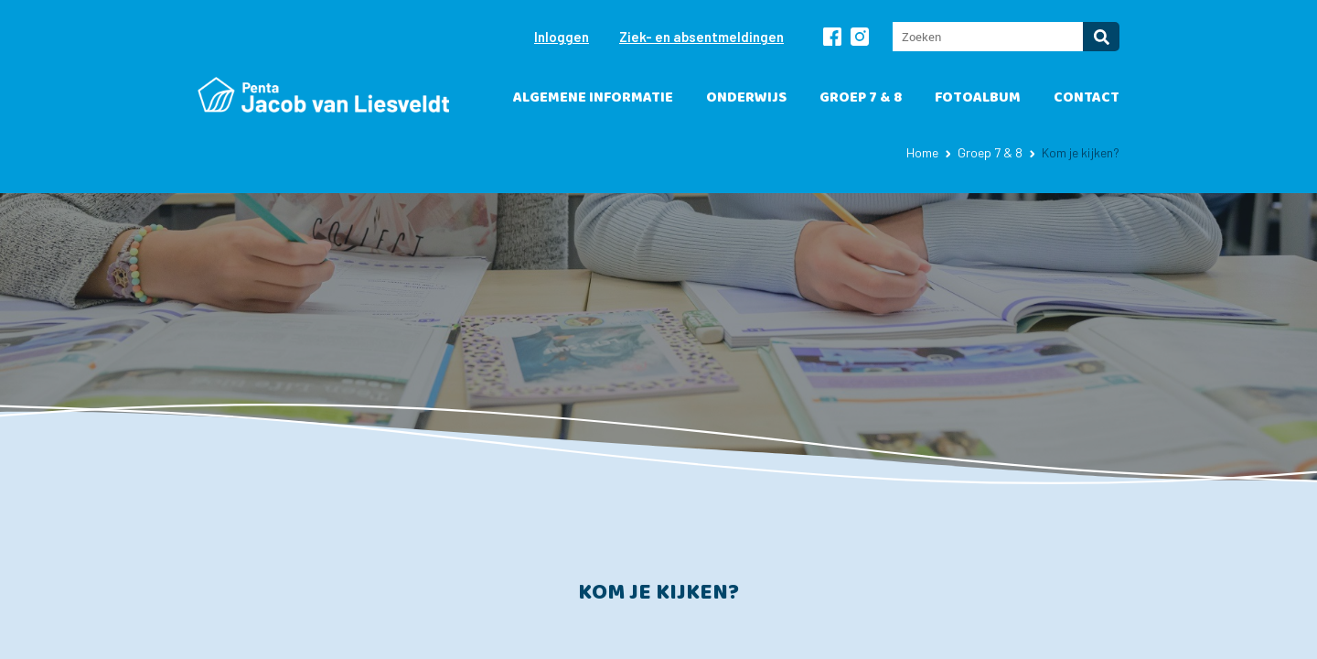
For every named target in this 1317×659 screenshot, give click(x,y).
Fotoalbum (978, 97)
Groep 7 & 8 (860, 97)
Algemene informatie (593, 97)
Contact (1086, 97)
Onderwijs (746, 97)
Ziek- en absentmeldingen (701, 36)
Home (922, 152)
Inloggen (561, 36)
